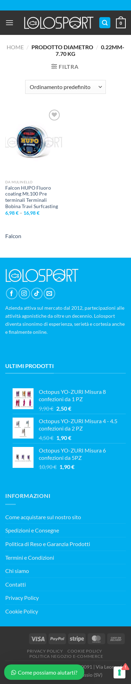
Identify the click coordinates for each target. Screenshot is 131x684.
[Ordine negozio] (65, 87)
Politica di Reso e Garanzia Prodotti (47, 543)
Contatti (15, 584)
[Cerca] (104, 23)
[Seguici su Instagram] (24, 293)
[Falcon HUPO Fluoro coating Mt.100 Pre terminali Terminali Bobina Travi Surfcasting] (33, 142)
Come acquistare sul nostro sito (43, 517)
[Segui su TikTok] (37, 293)
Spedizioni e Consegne (32, 530)
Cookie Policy (21, 611)
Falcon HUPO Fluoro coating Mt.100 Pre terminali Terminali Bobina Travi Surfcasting (31, 197)
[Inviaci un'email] (49, 293)
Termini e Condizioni (29, 557)
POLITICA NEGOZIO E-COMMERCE (66, 656)
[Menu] (9, 22)
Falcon (13, 236)
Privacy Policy (22, 597)
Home (15, 47)
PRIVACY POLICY (45, 651)
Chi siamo (17, 570)
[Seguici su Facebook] (11, 293)
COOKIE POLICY (84, 651)
